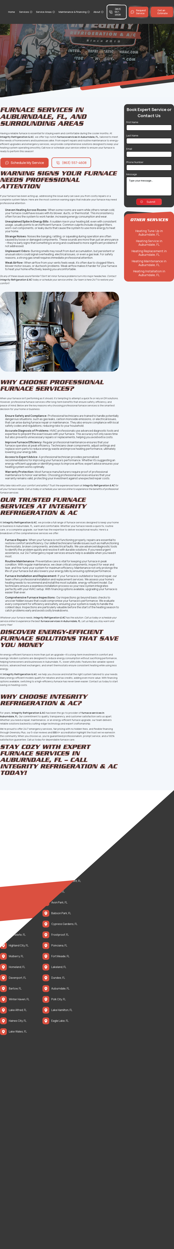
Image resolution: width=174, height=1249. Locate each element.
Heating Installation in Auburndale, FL (149, 273)
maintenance (41, 564)
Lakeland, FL (58, 967)
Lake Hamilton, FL (61, 1010)
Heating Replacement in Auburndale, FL (149, 253)
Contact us (95, 681)
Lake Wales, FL (18, 1031)
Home (11, 11)
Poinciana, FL (59, 945)
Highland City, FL (19, 945)
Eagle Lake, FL (60, 1020)
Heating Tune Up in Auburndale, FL (149, 233)
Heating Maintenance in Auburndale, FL (149, 263)
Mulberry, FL (16, 956)
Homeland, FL (17, 967)
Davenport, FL (17, 977)
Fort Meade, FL (60, 956)
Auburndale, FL (60, 988)
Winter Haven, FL (19, 999)
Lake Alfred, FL (18, 1010)
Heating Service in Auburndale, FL (149, 243)
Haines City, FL (18, 1020)
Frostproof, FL (60, 934)
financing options (62, 589)
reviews (43, 732)
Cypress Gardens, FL (64, 924)
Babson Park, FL (61, 913)
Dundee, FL (58, 977)
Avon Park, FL (59, 902)
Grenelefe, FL (17, 934)
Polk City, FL (58, 999)
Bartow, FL (15, 988)
